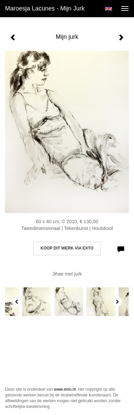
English (108, 9)
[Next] (117, 301)
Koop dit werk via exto (67, 248)
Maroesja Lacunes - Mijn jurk (45, 8)
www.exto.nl (65, 389)
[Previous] (17, 301)
